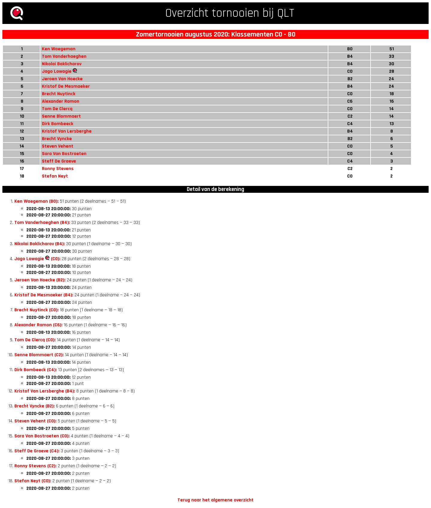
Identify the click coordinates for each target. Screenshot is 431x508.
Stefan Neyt (55, 176)
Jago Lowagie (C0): (37, 259)
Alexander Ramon (60, 101)
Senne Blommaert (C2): (39, 355)
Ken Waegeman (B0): (36, 201)
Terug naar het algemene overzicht (215, 500)
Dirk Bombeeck (57, 124)
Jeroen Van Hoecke (62, 79)
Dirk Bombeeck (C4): (35, 370)
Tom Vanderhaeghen (64, 56)
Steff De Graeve (59, 161)
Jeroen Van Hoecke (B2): (40, 280)
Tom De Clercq (57, 109)
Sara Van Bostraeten (64, 154)
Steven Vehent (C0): (35, 421)
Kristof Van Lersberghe (67, 131)
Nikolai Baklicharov (61, 64)
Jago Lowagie (57, 71)
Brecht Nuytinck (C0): (36, 310)
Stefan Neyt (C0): (32, 481)
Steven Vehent (57, 146)
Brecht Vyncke (57, 139)
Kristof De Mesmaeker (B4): (43, 295)
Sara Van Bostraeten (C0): (42, 436)
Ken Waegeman (58, 49)
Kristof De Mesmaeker (66, 86)
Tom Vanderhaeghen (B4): (42, 222)
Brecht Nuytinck (58, 94)
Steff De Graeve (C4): (37, 451)
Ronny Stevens (58, 169)
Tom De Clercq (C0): (35, 340)
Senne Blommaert (61, 116)
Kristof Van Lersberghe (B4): (44, 391)
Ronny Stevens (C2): (35, 466)
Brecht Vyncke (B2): (34, 406)
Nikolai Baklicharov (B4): (39, 244)
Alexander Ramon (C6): (38, 325)
